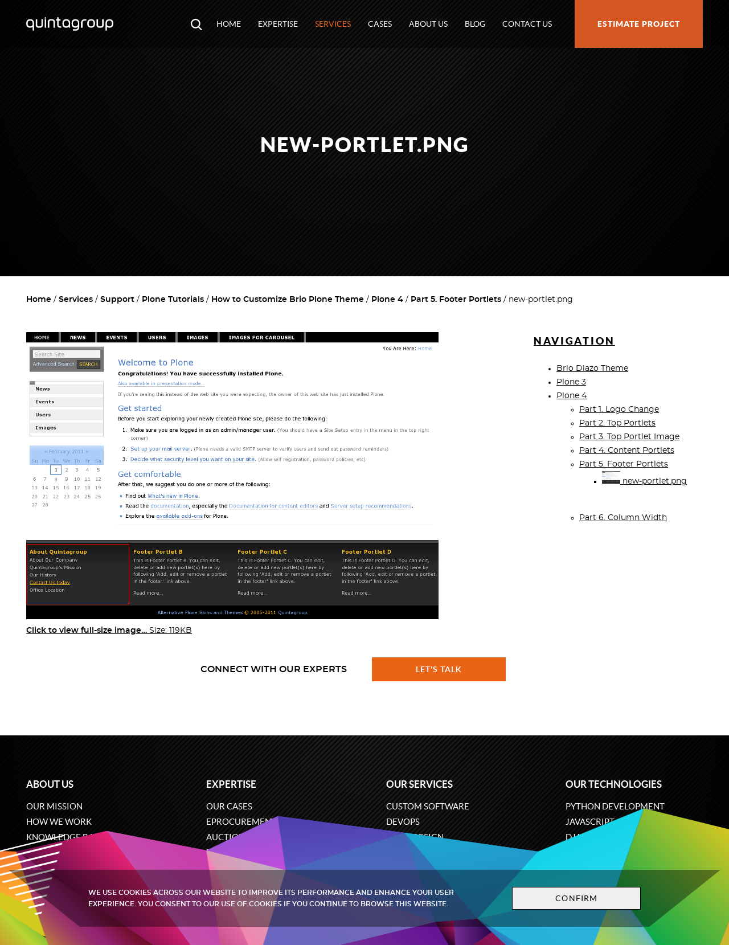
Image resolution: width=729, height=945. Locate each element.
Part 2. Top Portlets (617, 423)
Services (333, 23)
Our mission (54, 806)
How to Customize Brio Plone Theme (287, 300)
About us (428, 23)
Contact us (527, 23)
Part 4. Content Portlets (626, 451)
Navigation (574, 341)
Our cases (229, 806)
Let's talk (439, 669)
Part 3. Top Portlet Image (629, 437)
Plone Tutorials (173, 300)
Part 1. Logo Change (619, 410)
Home (228, 23)
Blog (475, 23)
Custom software (427, 806)
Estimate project (638, 23)
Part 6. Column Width (623, 518)
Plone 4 (387, 300)
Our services (419, 784)
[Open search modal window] (196, 24)
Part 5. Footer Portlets (456, 300)
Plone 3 (571, 382)
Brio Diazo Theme (592, 369)
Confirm (576, 898)
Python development (615, 806)
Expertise (278, 23)
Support (117, 300)
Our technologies (614, 784)
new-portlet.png (644, 481)
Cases (380, 23)
